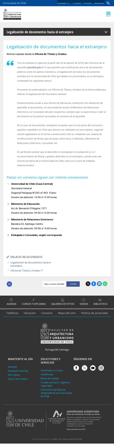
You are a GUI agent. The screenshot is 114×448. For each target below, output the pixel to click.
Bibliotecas (99, 3)
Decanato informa (18, 375)
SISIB (55, 443)
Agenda (11, 304)
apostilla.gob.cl (35, 67)
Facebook (94, 284)
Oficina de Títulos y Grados (25, 270)
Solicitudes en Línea (52, 374)
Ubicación (31, 315)
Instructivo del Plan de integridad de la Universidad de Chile (56, 397)
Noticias (12, 371)
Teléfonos (12, 315)
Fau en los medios (18, 383)
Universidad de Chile (72, 443)
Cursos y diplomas (34, 304)
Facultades (61, 3)
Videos (84, 304)
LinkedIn (99, 283)
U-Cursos (77, 3)
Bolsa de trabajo (50, 382)
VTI (60, 443)
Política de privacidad (95, 315)
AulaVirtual (47, 378)
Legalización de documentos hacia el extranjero (30, 264)
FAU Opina (14, 379)
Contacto (50, 315)
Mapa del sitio (69, 315)
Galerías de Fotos (62, 304)
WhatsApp (104, 283)
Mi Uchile (87, 3)
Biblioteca (100, 304)
